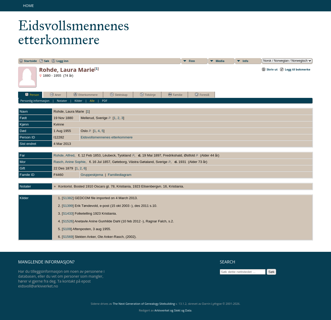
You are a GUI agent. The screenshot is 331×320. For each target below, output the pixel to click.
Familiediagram (119, 175)
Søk (46, 61)
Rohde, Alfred (64, 155)
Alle (92, 101)
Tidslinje (148, 94)
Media (220, 61)
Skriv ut (272, 69)
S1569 (68, 237)
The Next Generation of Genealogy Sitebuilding (144, 304)
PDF (104, 101)
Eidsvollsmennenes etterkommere (73, 32)
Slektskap (118, 94)
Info (245, 61)
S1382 (68, 198)
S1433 (68, 213)
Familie (175, 94)
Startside (30, 61)
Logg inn (62, 61)
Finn (192, 61)
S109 (67, 229)
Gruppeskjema (92, 175)
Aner (55, 94)
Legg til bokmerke (297, 69)
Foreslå (202, 94)
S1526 (68, 221)
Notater (62, 101)
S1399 (68, 206)
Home (28, 5)
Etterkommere (85, 94)
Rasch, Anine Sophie (70, 162)
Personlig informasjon (34, 101)
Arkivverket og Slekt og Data (172, 310)
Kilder (78, 101)
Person (32, 94)
